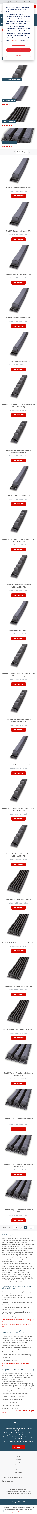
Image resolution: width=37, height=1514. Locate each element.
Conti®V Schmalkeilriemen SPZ (18, 361)
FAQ (18, 1462)
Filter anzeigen (9, 34)
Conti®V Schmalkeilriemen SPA (18, 496)
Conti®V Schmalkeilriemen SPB (18, 630)
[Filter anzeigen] (3, 1511)
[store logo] (11, 7)
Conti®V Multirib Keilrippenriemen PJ (18, 899)
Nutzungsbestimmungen (14, 1491)
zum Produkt (18, 196)
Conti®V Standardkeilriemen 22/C (18, 318)
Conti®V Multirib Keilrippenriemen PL (18, 986)
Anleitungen (18, 1465)
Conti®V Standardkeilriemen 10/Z (18, 188)
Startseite (3, 11)
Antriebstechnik (13, 11)
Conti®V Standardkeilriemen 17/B (18, 274)
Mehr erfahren (6, 62)
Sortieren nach (10, 152)
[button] (12, 2)
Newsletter (18, 1472)
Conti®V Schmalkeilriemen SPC (18, 765)
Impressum (13, 1489)
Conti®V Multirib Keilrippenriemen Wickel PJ (18, 943)
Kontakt (18, 1459)
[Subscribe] (18, 1447)
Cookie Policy (26, 1493)
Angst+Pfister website (18, 1512)
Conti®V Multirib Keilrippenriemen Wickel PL (18, 1029)
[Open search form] (29, 7)
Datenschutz (22, 1489)
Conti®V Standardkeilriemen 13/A (18, 231)
